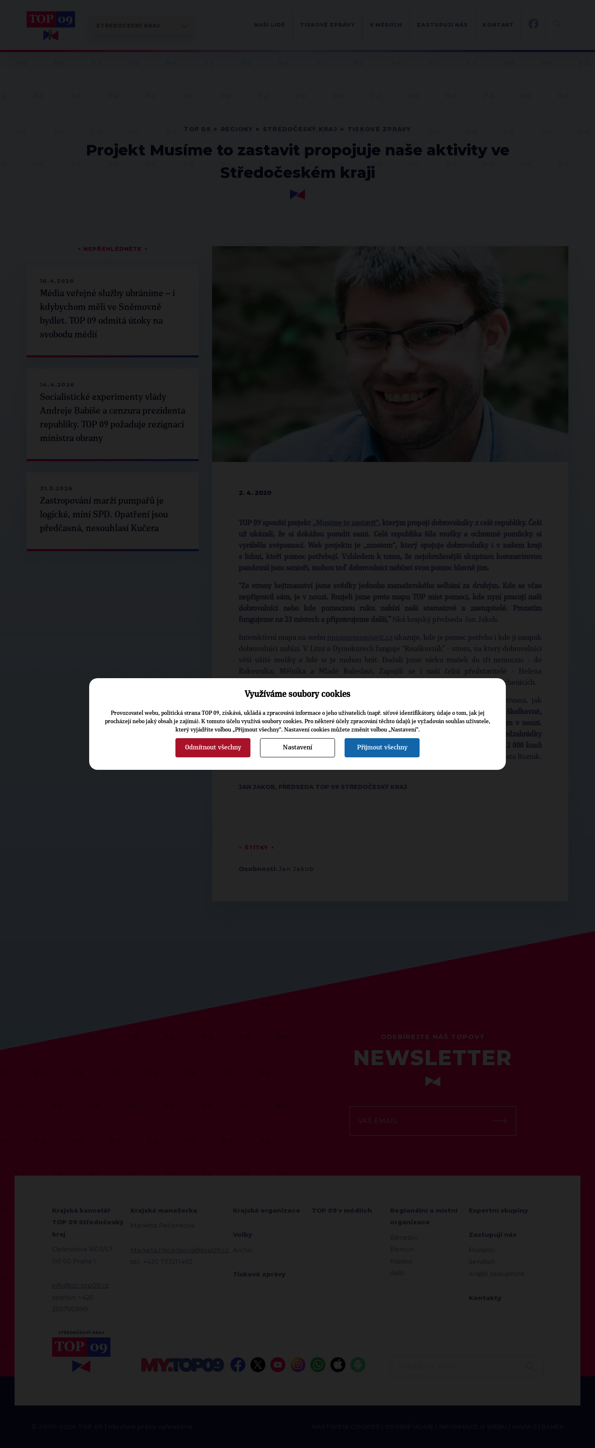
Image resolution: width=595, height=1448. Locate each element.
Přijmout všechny (382, 747)
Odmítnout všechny (213, 747)
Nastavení (297, 747)
